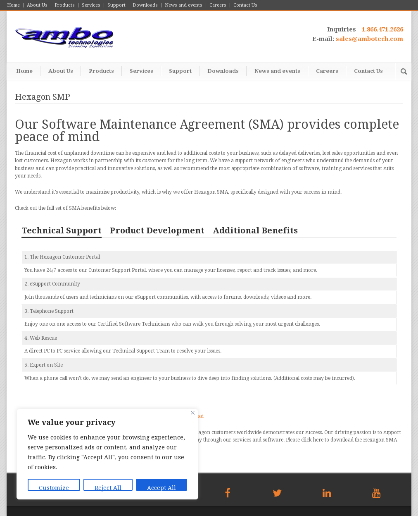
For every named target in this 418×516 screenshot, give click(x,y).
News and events (183, 5)
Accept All (161, 488)
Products (65, 5)
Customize (54, 488)
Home (13, 5)
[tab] (61, 232)
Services (91, 5)
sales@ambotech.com (369, 39)
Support (116, 5)
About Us (37, 5)
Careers (217, 5)
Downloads (145, 5)
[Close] (193, 413)
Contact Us (245, 5)
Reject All (108, 488)
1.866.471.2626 (382, 29)
